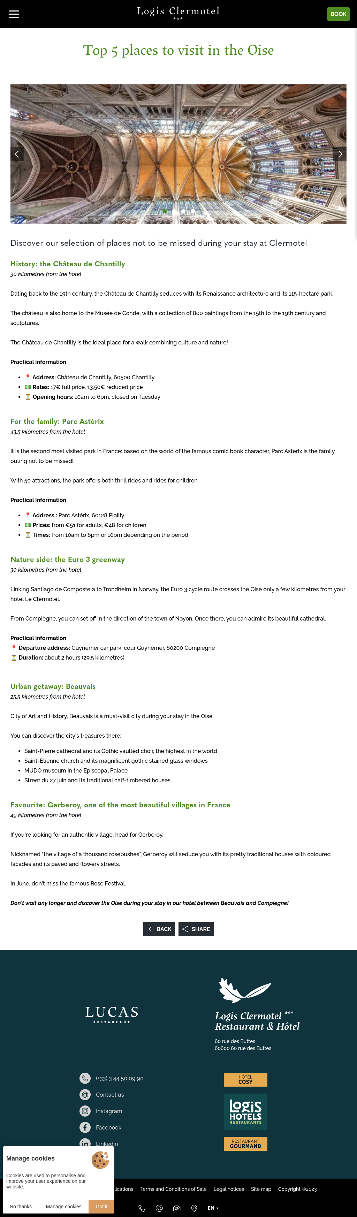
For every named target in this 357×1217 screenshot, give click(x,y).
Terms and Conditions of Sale (173, 1189)
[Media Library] (176, 1208)
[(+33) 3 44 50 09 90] (142, 1208)
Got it (101, 1206)
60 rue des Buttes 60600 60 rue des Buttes (243, 1045)
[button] (164, 211)
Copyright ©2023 (297, 1189)
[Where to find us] (194, 1208)
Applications (119, 1189)
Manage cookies (64, 1206)
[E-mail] (159, 1208)
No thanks (21, 1206)
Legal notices (229, 1189)
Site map (261, 1189)
